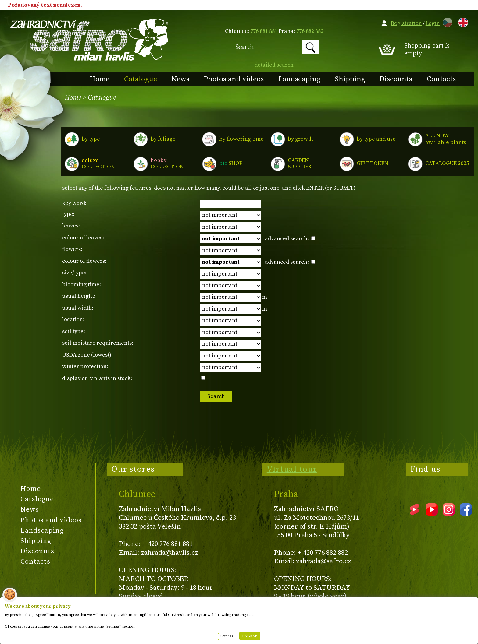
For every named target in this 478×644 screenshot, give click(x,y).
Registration (406, 23)
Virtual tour (292, 469)
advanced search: (290, 238)
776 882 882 (309, 31)
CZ (446, 21)
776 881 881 (263, 31)
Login (433, 23)
